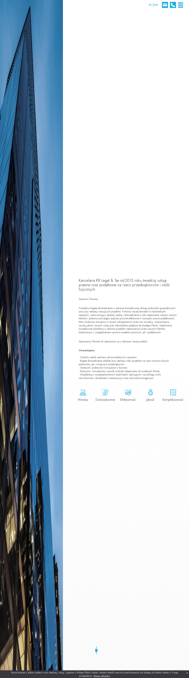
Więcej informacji (101, 676)
